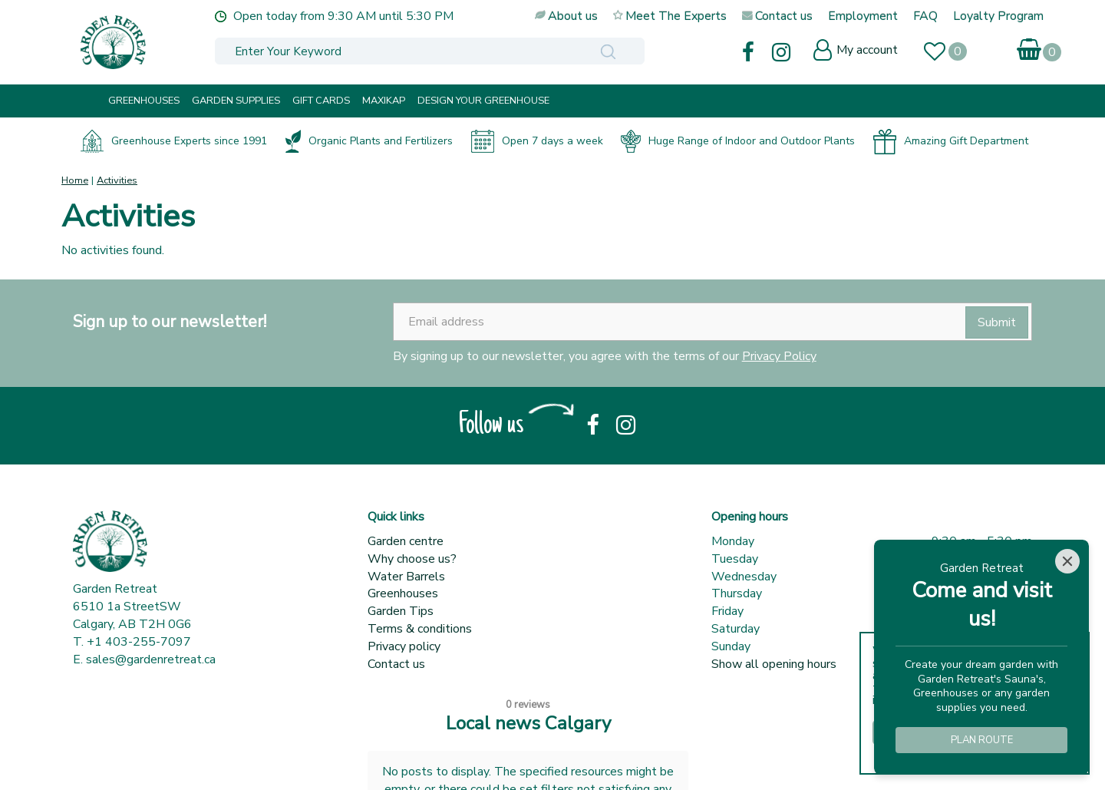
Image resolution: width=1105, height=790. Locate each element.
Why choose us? (412, 558)
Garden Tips (401, 611)
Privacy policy (404, 646)
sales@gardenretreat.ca (151, 659)
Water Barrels (406, 576)
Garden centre (406, 541)
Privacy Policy (779, 356)
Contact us (396, 664)
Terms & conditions (420, 628)
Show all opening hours (773, 664)
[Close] (1067, 561)
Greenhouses (403, 593)
